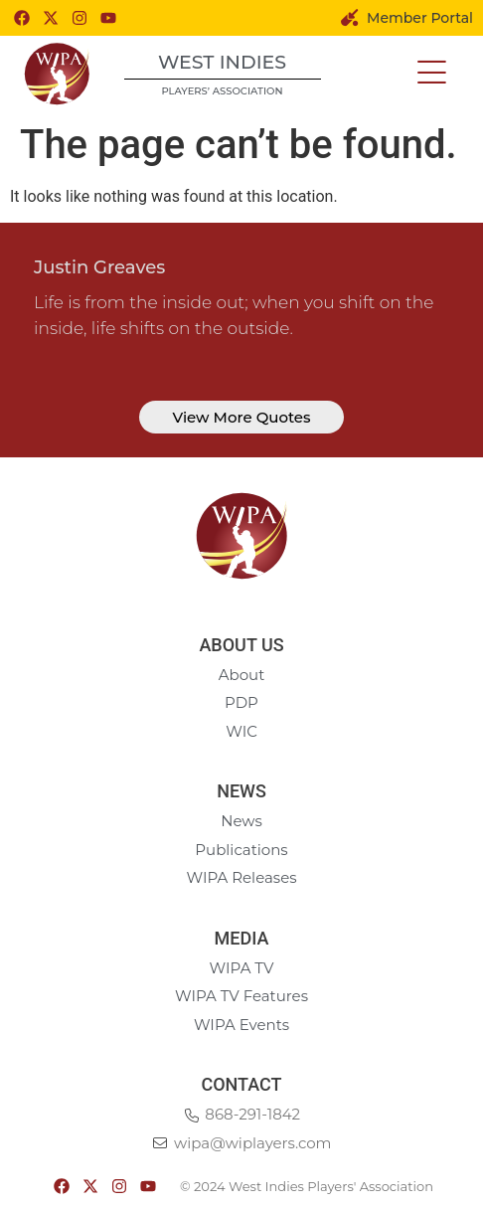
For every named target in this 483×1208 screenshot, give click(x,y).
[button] (431, 73)
